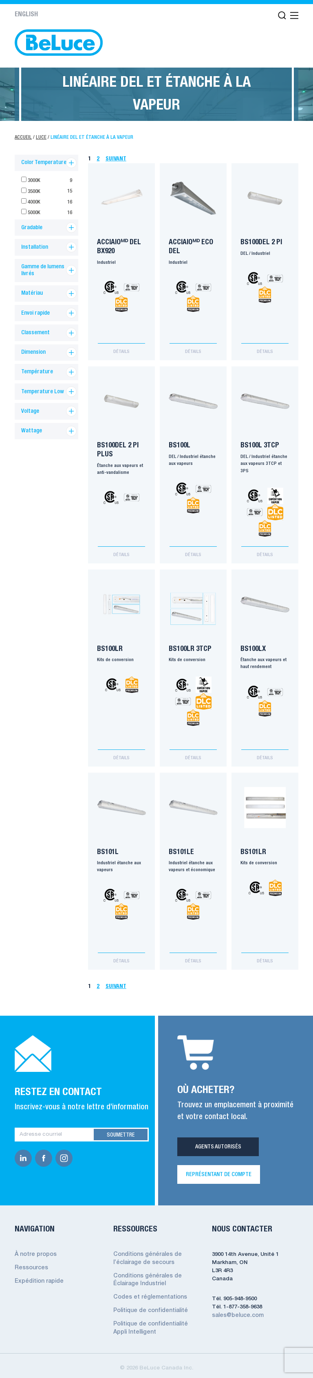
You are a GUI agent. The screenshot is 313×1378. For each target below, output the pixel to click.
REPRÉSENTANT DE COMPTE (218, 1168)
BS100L (180, 445)
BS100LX (254, 647)
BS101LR (254, 848)
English (26, 15)
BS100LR (110, 647)
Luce (41, 137)
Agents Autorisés (218, 1141)
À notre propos (35, 1248)
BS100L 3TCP (260, 445)
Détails (121, 352)
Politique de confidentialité (149, 1302)
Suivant (116, 159)
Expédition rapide (38, 1274)
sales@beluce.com (237, 1309)
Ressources (31, 1261)
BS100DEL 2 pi (262, 243)
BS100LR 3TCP (191, 647)
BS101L (108, 848)
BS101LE (182, 848)
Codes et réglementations (148, 1289)
